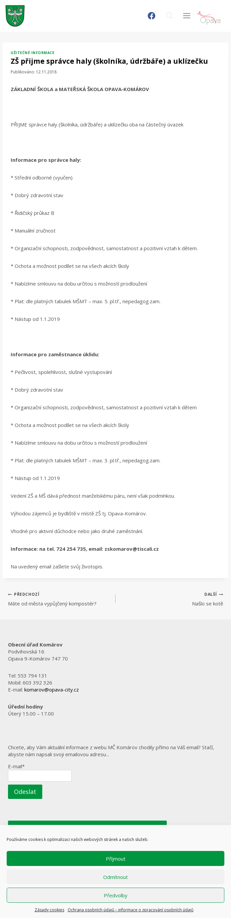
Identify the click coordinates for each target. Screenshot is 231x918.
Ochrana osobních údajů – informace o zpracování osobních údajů (130, 910)
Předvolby (115, 895)
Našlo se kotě (171, 598)
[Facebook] (151, 15)
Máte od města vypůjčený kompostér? (59, 598)
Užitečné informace (32, 52)
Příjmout (115, 858)
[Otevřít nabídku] (186, 16)
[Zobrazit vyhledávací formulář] (169, 16)
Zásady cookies (49, 910)
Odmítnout (115, 877)
